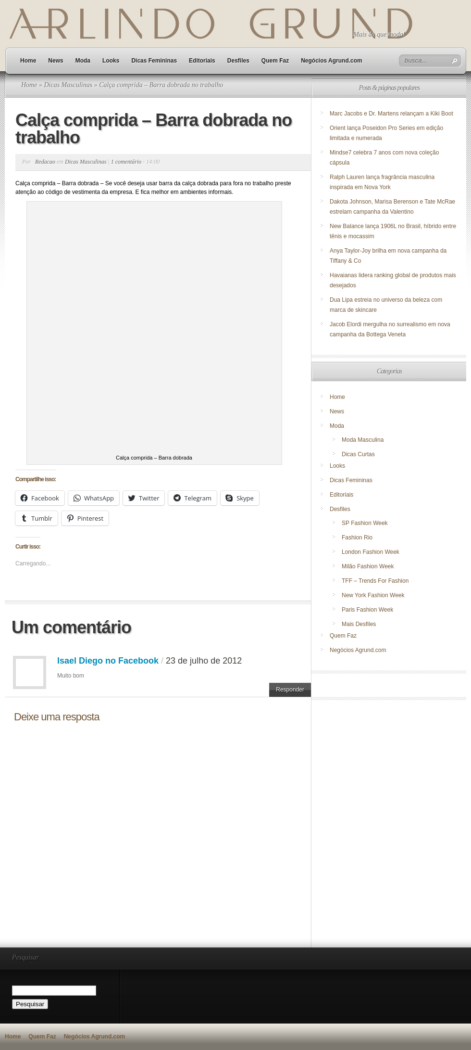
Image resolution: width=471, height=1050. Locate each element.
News (55, 60)
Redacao (45, 161)
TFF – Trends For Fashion (375, 580)
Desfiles (238, 60)
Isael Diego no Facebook (108, 661)
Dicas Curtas (358, 454)
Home (28, 60)
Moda (82, 60)
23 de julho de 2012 (204, 661)
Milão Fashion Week (368, 566)
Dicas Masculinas (68, 85)
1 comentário (126, 161)
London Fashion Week (370, 552)
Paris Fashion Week (367, 609)
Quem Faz (275, 60)
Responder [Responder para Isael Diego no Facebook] (290, 689)
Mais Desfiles (359, 624)
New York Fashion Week (373, 595)
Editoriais (202, 60)
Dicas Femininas (154, 60)
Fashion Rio (357, 537)
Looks (110, 60)
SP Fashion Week (365, 523)
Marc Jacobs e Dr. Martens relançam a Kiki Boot (391, 113)
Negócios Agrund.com (331, 60)
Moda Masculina (363, 439)
